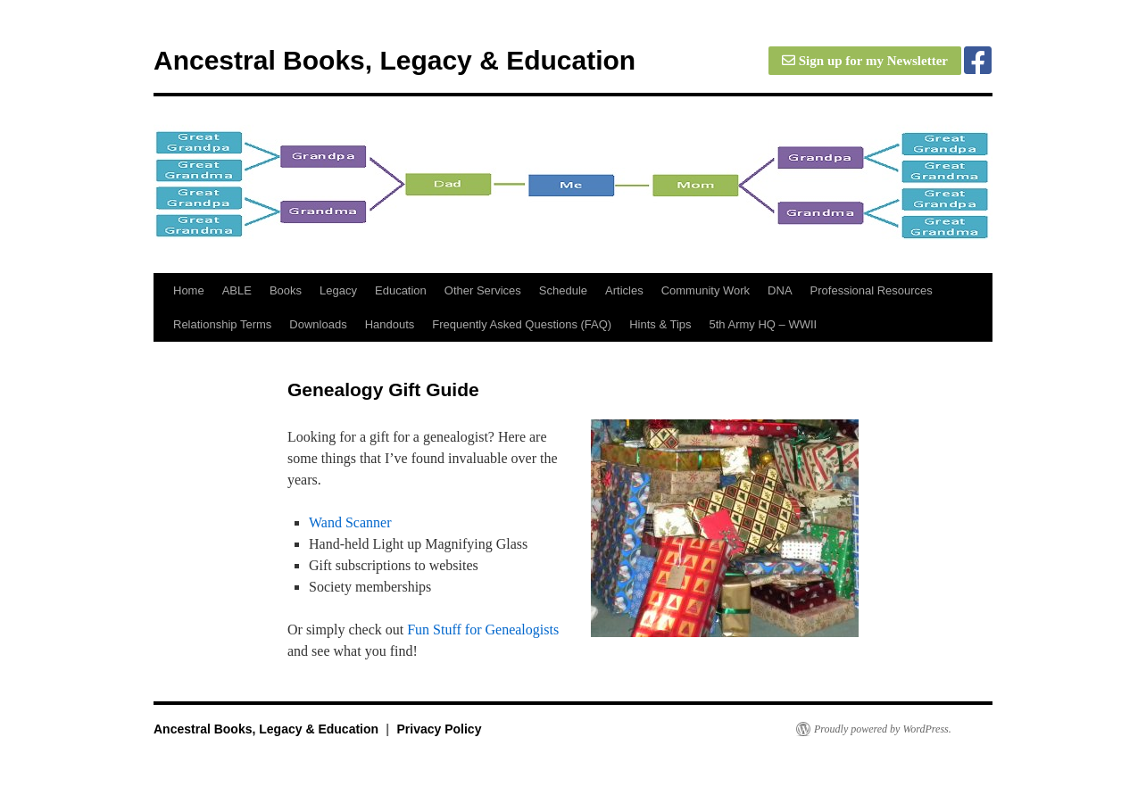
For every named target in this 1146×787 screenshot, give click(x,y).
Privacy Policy (438, 729)
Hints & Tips (660, 324)
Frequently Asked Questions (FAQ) (521, 324)
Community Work (705, 290)
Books (286, 290)
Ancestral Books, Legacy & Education (394, 60)
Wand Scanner (350, 522)
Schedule (563, 290)
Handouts (390, 324)
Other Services (482, 290)
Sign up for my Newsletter (865, 61)
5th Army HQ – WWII (764, 324)
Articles (624, 290)
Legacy (338, 290)
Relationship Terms (222, 324)
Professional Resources (871, 290)
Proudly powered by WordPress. (882, 729)
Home (188, 290)
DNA (780, 290)
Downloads (317, 324)
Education (401, 290)
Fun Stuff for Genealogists (483, 629)
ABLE (237, 290)
